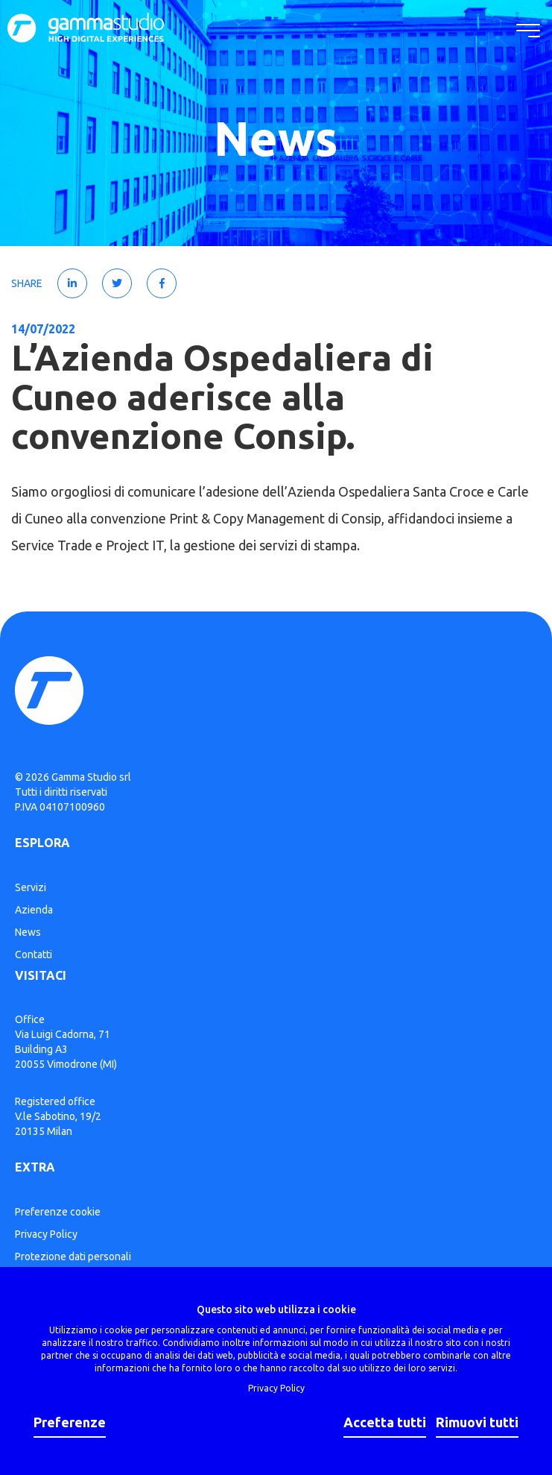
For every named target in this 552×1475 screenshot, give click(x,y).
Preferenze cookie (58, 1212)
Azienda (34, 910)
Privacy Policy (46, 1234)
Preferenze (70, 1422)
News (28, 932)
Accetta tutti (384, 1422)
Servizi (30, 887)
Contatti (33, 954)
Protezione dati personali (73, 1256)
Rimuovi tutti (477, 1422)
